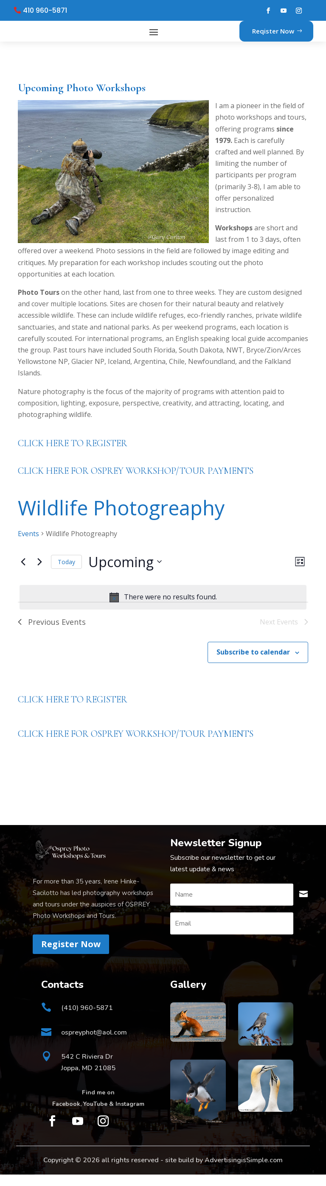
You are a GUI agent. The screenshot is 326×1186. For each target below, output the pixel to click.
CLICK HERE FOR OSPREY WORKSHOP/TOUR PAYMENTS (135, 482)
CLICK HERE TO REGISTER (72, 454)
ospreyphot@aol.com (94, 1044)
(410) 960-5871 (87, 1019)
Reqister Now (273, 36)
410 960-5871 (45, 10)
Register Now (71, 955)
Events (28, 545)
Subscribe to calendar (253, 663)
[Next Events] (39, 573)
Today (66, 573)
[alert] (163, 608)
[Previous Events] (23, 573)
